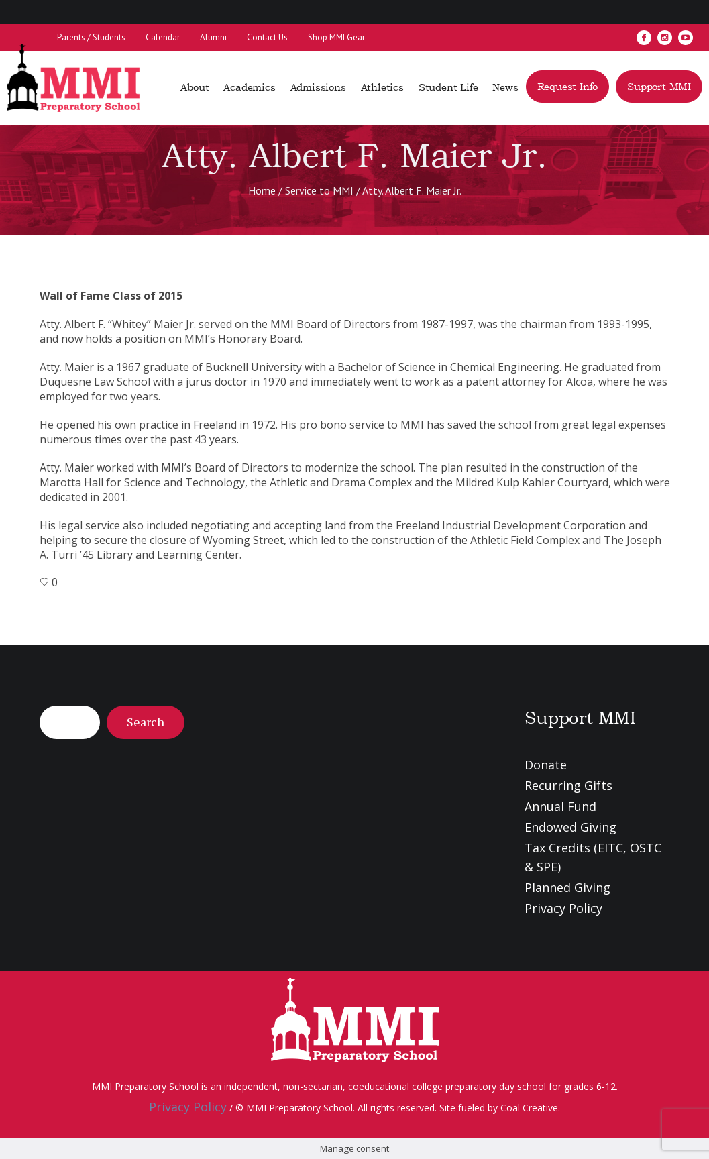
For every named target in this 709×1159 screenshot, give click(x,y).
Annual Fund (560, 806)
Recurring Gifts (568, 785)
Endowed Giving (570, 827)
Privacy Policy (563, 908)
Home (262, 190)
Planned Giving (567, 887)
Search (145, 722)
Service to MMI (319, 190)
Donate (546, 765)
